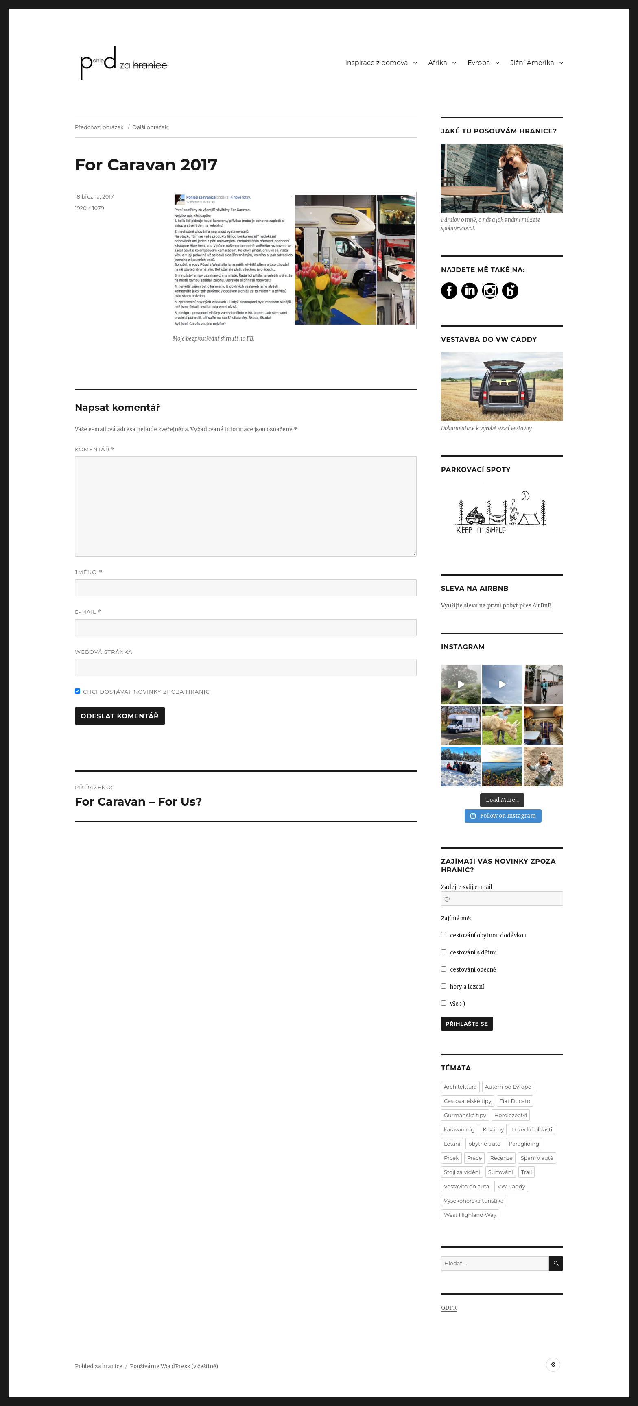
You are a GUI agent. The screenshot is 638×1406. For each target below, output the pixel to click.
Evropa (479, 63)
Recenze (501, 1158)
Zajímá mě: (456, 918)
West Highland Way (470, 1215)
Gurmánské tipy (465, 1115)
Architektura (460, 1086)
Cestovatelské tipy (468, 1101)
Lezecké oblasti (532, 1129)
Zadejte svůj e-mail (466, 887)
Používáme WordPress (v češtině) (174, 1366)
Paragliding (524, 1143)
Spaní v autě (537, 1158)
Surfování (500, 1172)
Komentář (95, 449)
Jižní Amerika (532, 63)
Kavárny (493, 1129)
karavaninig (459, 1129)
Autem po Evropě (508, 1086)
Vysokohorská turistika (473, 1200)
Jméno (89, 572)
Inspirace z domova (376, 63)
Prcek (451, 1158)
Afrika (437, 63)
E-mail (88, 612)
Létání (452, 1143)
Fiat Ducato (515, 1101)
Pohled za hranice (98, 1366)
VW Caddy (511, 1186)
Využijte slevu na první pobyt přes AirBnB (496, 605)
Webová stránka (104, 651)
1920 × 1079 (89, 208)
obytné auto (484, 1143)
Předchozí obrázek (99, 127)
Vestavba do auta (466, 1186)
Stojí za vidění (462, 1172)
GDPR (449, 1307)
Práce (474, 1158)
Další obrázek (150, 127)
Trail (526, 1172)
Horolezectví (510, 1115)
